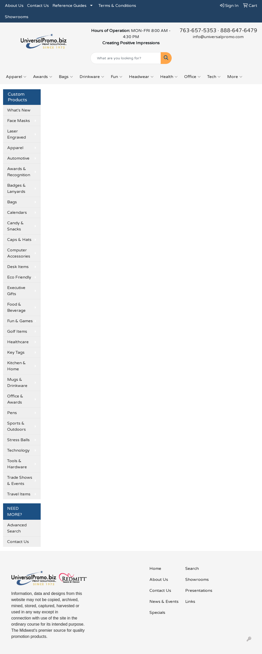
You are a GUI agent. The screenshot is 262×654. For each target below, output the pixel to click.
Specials (157, 612)
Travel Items (18, 494)
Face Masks (18, 120)
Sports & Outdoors (16, 426)
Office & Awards (15, 399)
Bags (66, 77)
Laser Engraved (16, 134)
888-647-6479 (238, 31)
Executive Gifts (16, 290)
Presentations (198, 590)
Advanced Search (17, 528)
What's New (18, 110)
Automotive (18, 158)
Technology (18, 450)
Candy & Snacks (15, 226)
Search (192, 568)
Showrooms (16, 16)
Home (155, 568)
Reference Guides (69, 5)
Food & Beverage (16, 307)
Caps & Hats (19, 239)
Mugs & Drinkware (17, 382)
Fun (116, 77)
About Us (14, 5)
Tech (214, 77)
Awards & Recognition (18, 172)
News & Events (164, 601)
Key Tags (16, 352)
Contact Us (38, 5)
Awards (42, 77)
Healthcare (18, 342)
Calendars (17, 212)
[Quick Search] (125, 58)
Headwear (141, 77)
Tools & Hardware (17, 464)
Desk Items (18, 266)
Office (192, 77)
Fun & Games (20, 321)
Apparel (16, 77)
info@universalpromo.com (218, 36)
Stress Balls (18, 439)
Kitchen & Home (16, 366)
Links (190, 601)
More (234, 77)
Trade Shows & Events (19, 480)
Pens (12, 412)
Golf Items (17, 331)
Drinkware (92, 77)
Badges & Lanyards (16, 188)
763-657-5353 (198, 31)
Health (169, 77)
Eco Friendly (19, 277)
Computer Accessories (18, 253)
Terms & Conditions (117, 5)
